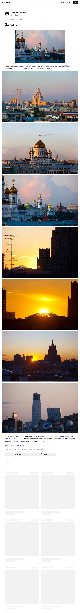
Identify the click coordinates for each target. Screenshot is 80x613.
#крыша (23, 445)
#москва (15, 445)
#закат (7, 445)
